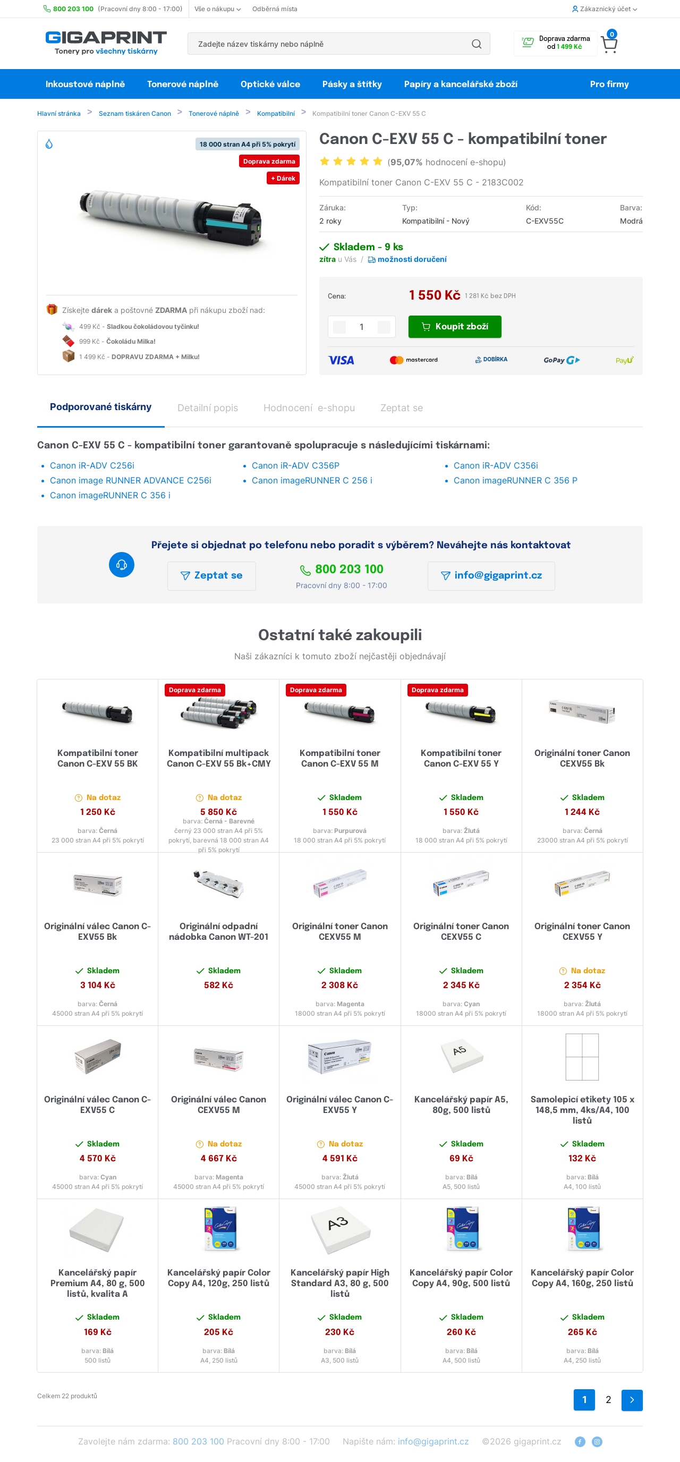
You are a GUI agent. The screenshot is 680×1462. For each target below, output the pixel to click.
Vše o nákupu (217, 9)
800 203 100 (342, 571)
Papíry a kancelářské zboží (462, 84)
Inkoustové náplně (85, 84)
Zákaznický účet (604, 9)
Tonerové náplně (182, 84)
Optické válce (270, 84)
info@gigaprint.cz (491, 577)
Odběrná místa (275, 9)
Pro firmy (609, 84)
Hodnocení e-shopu (309, 408)
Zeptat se (212, 577)
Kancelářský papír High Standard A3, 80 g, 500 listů (340, 1285)
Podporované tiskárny (101, 407)
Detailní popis (207, 408)
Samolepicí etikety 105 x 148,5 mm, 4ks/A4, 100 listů (582, 1111)
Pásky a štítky (352, 84)
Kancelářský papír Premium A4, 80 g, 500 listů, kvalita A (97, 1285)
